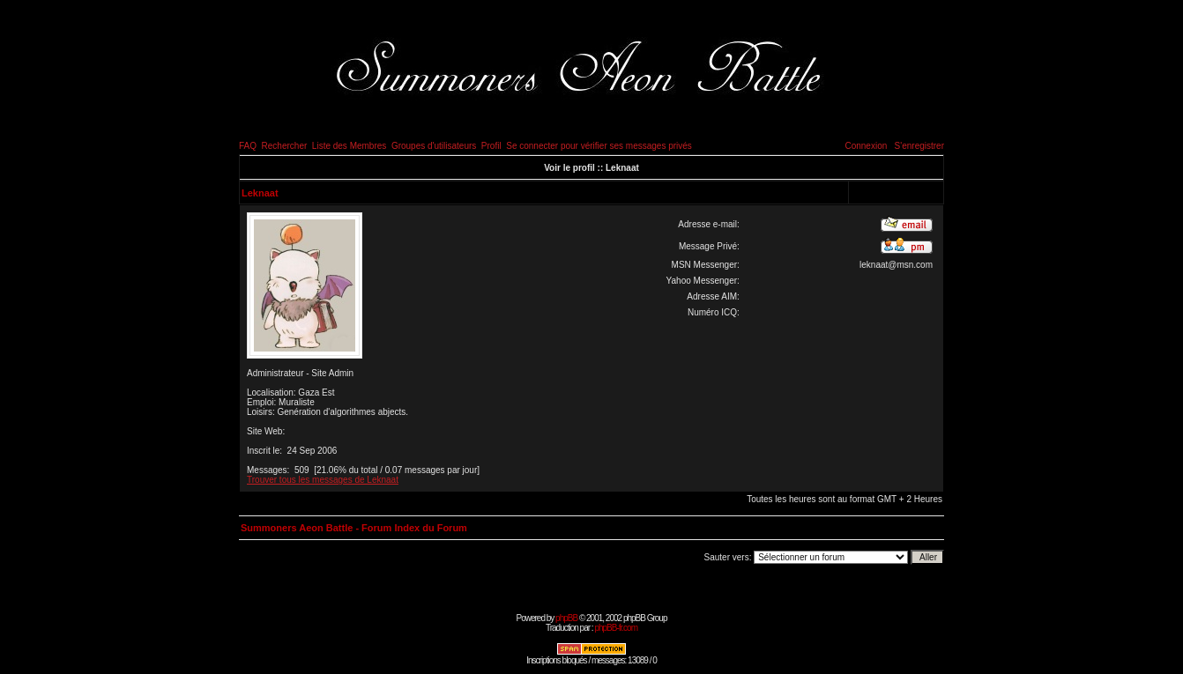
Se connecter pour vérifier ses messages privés (599, 146)
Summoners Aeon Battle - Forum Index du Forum (354, 527)
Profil (491, 146)
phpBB (566, 618)
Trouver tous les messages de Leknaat (322, 480)
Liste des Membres (349, 146)
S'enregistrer (919, 146)
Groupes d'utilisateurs (433, 146)
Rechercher (285, 146)
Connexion (865, 146)
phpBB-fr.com (615, 628)
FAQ (248, 146)
